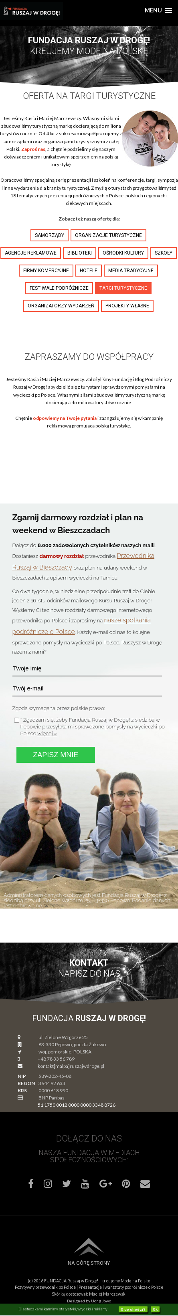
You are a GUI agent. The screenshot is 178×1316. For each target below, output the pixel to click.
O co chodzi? (133, 1309)
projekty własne (127, 306)
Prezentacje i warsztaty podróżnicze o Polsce (121, 1287)
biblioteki (79, 253)
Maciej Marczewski (108, 1294)
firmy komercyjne (46, 270)
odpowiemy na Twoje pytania (65, 418)
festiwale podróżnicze (59, 288)
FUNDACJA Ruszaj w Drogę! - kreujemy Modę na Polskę (97, 1280)
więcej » (47, 733)
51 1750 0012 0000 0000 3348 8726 (76, 1105)
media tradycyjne (131, 270)
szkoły (163, 253)
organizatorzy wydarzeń (61, 306)
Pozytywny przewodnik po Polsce (45, 1287)
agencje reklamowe (31, 253)
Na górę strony (89, 1263)
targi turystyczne (123, 288)
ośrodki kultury (123, 253)
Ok (155, 1309)
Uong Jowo (101, 1300)
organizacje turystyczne (108, 235)
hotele (88, 270)
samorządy (49, 235)
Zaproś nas (33, 149)
